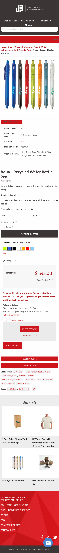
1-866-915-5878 (27, 21)
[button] (54, 60)
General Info (8, 530)
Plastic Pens (30, 379)
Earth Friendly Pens (22, 50)
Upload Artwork (30, 329)
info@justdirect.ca (19, 510)
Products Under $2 (45, 379)
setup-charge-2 (8, 383)
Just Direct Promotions (27, 549)
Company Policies (10, 525)
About (4, 515)
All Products (17, 372)
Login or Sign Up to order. (13, 320)
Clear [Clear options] (4, 253)
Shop (10, 47)
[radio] (5, 249)
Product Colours (11, 242)
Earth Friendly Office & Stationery (38, 372)
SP (34, 389)
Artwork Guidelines (11, 315)
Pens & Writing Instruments (12, 379)
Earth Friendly (24, 389)
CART (28, 25)
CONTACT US (47, 21)
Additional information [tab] (11, 122)
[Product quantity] (17, 260)
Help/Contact (29, 366)
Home (3, 47)
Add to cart (12, 345)
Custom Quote (29, 359)
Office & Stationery (23, 47)
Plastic (23, 141)
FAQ (3, 520)
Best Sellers (11, 389)
